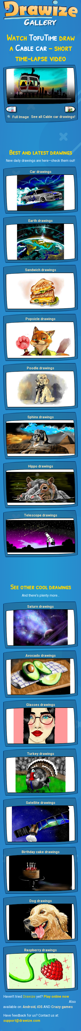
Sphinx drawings (40, 417)
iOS (40, 1007)
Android (29, 1007)
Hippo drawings (40, 466)
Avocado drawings (40, 656)
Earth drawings (40, 221)
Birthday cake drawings (41, 852)
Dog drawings (40, 901)
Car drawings (40, 172)
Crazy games (62, 1007)
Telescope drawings (40, 515)
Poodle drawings (40, 368)
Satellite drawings (40, 803)
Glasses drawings (40, 705)
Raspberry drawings (40, 950)
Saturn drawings (40, 607)
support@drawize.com (21, 1021)
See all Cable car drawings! (53, 117)
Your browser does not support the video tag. (40, 85)
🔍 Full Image (18, 117)
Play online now (56, 996)
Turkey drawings (40, 754)
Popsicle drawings (40, 319)
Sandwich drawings (40, 270)
